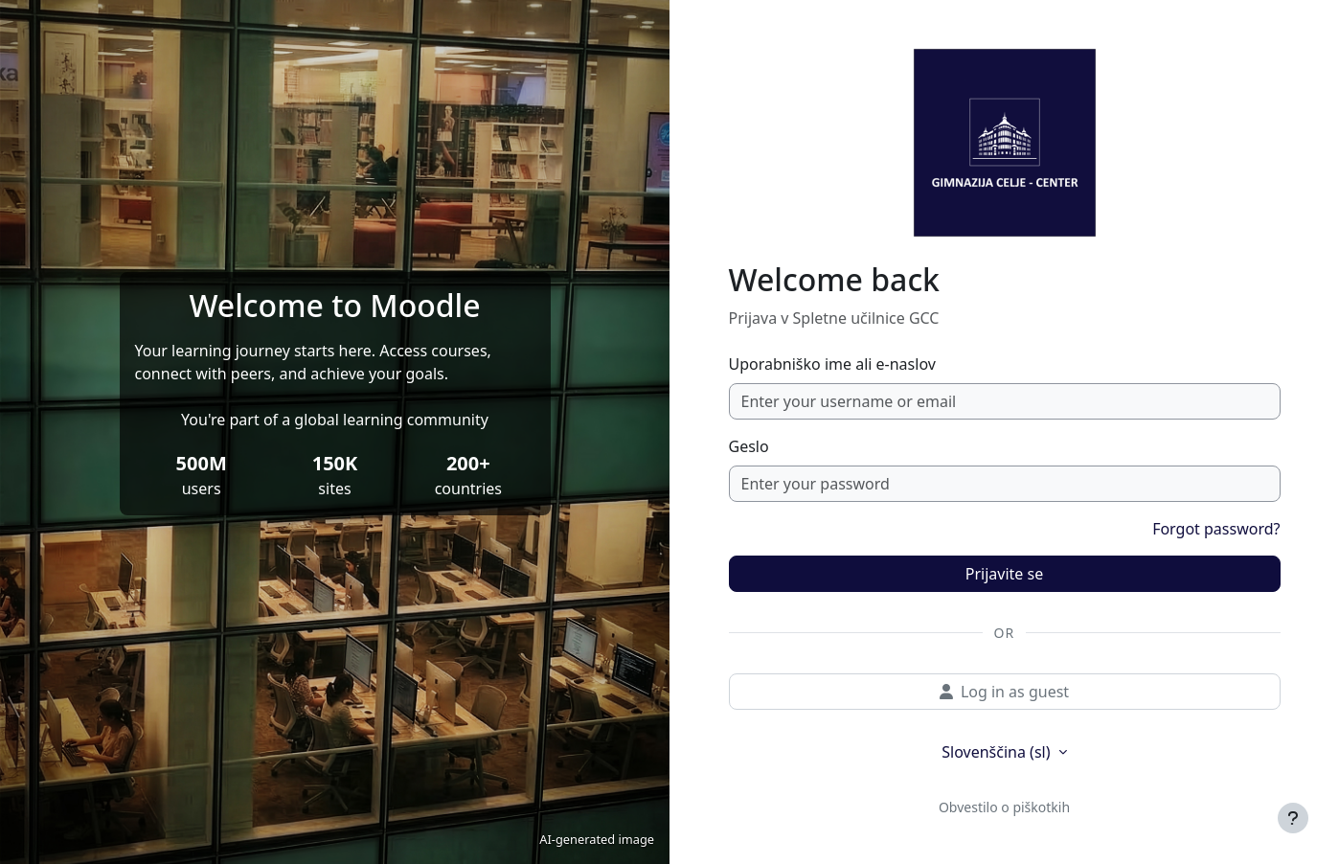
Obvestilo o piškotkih (1004, 807)
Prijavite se (1004, 573)
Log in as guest (1004, 691)
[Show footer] (1293, 818)
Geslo (749, 446)
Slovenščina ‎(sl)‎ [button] (998, 751)
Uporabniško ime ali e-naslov (832, 364)
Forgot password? (1216, 528)
